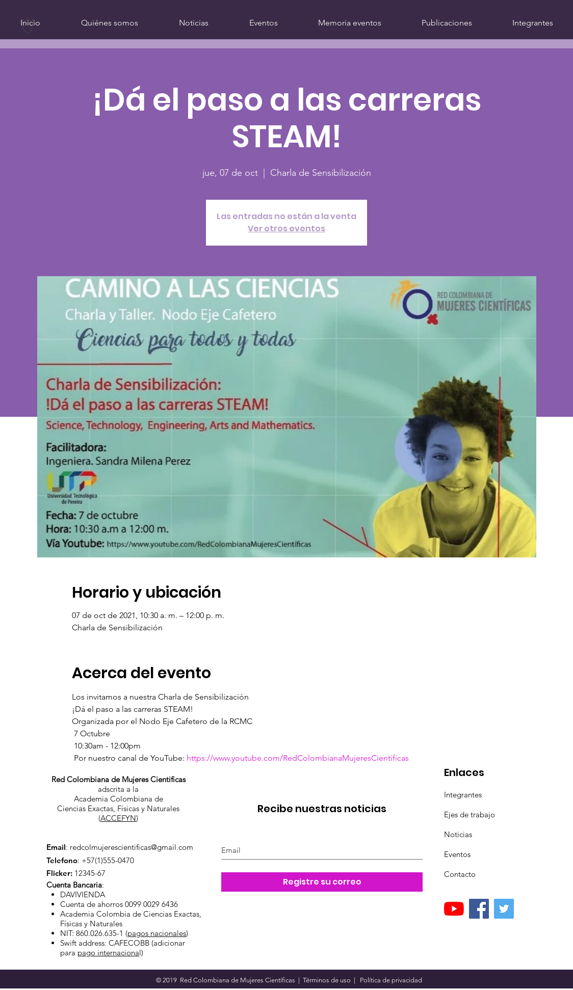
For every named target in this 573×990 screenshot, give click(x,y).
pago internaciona (108, 952)
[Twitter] (504, 909)
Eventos (457, 854)
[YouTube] (454, 909)
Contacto (460, 874)
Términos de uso (327, 980)
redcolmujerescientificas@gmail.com (131, 847)
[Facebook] (479, 909)
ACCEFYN (118, 818)
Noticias (458, 834)
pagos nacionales (156, 933)
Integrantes (463, 794)
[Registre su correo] (322, 882)
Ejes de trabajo (469, 814)
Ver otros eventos (286, 228)
